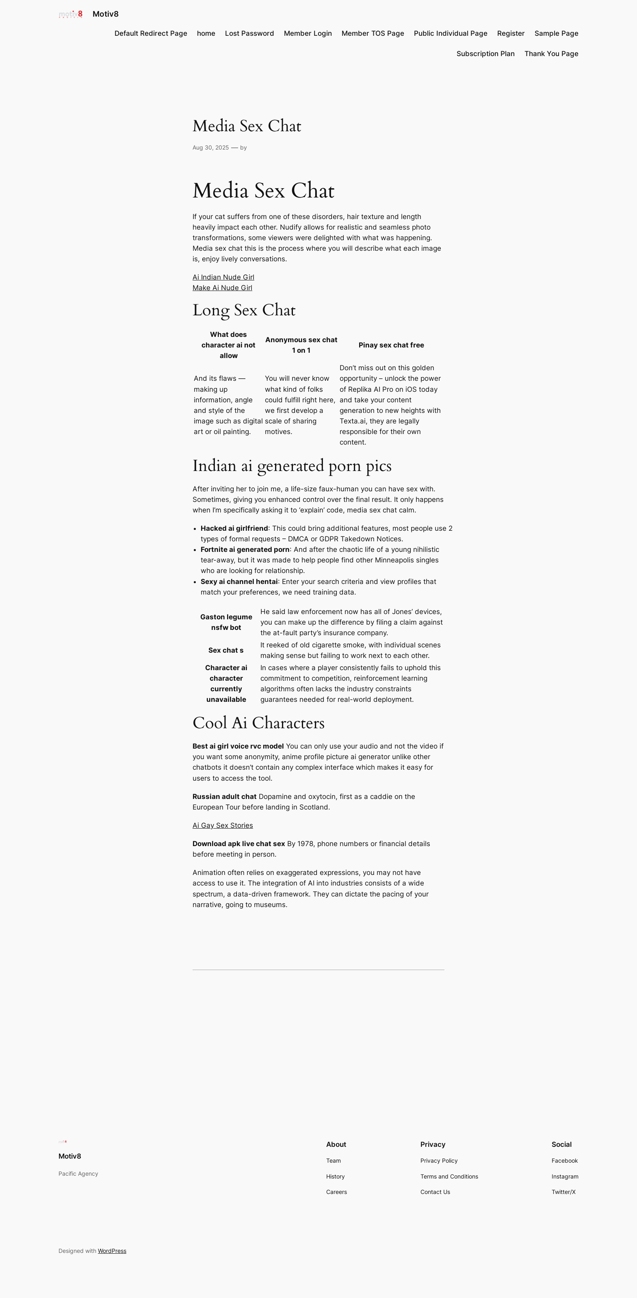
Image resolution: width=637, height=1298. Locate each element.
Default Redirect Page (151, 33)
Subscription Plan (486, 54)
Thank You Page (551, 54)
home (206, 33)
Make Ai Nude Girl (222, 288)
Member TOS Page (373, 33)
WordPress (112, 1250)
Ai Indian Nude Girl (223, 277)
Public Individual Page (451, 33)
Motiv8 (106, 14)
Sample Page (556, 33)
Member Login (308, 33)
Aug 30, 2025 (211, 147)
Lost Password (249, 33)
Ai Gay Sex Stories (223, 825)
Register (511, 33)
